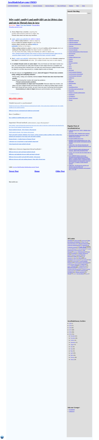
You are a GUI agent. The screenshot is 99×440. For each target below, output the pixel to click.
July (71, 346)
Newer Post (13, 171)
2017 (70, 329)
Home (37, 171)
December (72, 336)
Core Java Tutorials (25, 5)
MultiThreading (20, 167)
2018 (70, 327)
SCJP (77, 270)
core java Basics (80, 273)
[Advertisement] (34, 12)
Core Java (15, 167)
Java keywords (75, 261)
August (72, 344)
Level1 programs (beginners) (75, 72)
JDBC (75, 256)
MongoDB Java (82, 265)
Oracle (70, 85)
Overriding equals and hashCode (76, 89)
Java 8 (70, 68)
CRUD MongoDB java (72, 243)
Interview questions (73, 62)
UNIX (74, 273)
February (72, 357)
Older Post (60, 171)
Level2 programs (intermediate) (76, 74)
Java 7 (70, 66)
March (71, 355)
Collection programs (73, 42)
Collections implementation (75, 44)
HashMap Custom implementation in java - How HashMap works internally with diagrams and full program (80, 142)
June (71, 348)
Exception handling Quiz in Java (76, 138)
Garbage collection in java (74, 57)
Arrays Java (76, 240)
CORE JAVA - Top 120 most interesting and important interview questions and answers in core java (80, 146)
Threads (37, 167)
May (71, 351)
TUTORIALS (72, 96)
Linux (70, 79)
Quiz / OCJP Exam (61, 5)
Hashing (71, 61)
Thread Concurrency (73, 98)
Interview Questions (37, 5)
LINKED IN (71, 411)
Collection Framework (74, 40)
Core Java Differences (74, 48)
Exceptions (71, 55)
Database (71, 5)
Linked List (71, 77)
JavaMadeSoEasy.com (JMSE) (22, 2)
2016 (70, 332)
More (77, 5)
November (72, 338)
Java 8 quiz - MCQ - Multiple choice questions (79, 133)
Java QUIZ (71, 70)
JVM (70, 64)
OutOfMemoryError (73, 87)
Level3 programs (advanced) (75, 76)
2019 (70, 325)
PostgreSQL (71, 90)
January (72, 359)
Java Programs (84, 259)
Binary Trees (84, 242)
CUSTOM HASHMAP (13, 5)
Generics (71, 59)
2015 (70, 334)
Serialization (71, 94)
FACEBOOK (72, 409)
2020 (70, 323)
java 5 (87, 273)
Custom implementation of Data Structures (78, 51)
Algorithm (71, 38)
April (71, 353)
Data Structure (72, 53)
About (83, 5)
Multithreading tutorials (30, 167)
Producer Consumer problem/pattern (77, 92)
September (72, 342)
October (72, 340)
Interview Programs (49, 5)
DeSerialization (81, 251)
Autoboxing (84, 240)
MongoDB (71, 81)
